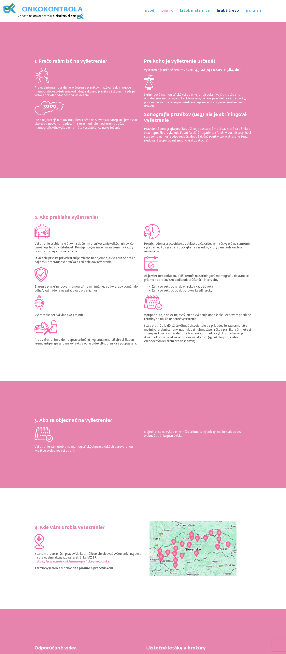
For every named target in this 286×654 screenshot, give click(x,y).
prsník (167, 10)
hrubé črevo (228, 10)
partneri (253, 10)
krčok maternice (195, 10)
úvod (149, 10)
